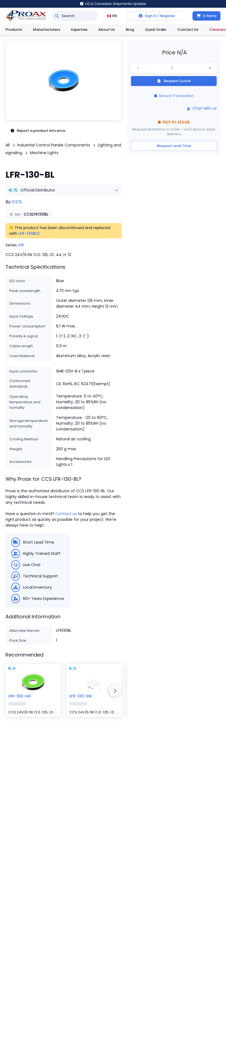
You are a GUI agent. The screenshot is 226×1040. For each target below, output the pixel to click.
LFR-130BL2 (29, 233)
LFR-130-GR (19, 696)
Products (13, 29)
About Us (106, 29)
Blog (130, 29)
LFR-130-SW (80, 696)
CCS (17, 202)
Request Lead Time (174, 145)
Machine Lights (44, 152)
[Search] (57, 16)
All (7, 145)
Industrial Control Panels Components (53, 145)
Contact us (66, 513)
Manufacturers (46, 29)
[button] (63, 80)
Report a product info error (38, 131)
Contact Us (187, 29)
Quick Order (155, 29)
